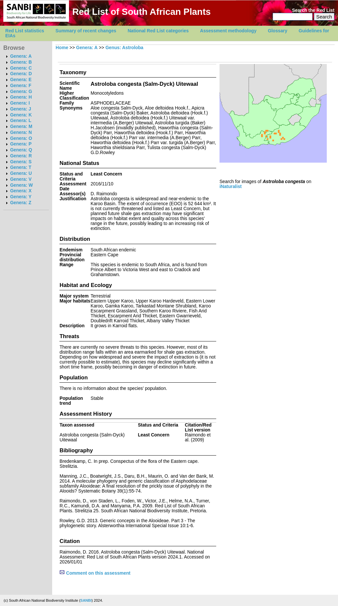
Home (62, 47)
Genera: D (21, 73)
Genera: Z (20, 202)
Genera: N (21, 132)
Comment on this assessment (94, 573)
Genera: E (21, 79)
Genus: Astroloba (124, 47)
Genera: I (20, 103)
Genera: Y (21, 196)
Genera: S (21, 161)
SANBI (85, 600)
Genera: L (20, 120)
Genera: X (21, 190)
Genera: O (21, 138)
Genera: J (20, 109)
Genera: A (21, 56)
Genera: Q (21, 149)
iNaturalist (231, 186)
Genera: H (21, 97)
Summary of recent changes (85, 30)
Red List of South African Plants (141, 12)
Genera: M (21, 126)
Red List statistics (24, 30)
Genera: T (20, 167)
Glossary (277, 30)
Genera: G (21, 91)
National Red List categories (158, 30)
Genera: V (21, 179)
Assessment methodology (228, 30)
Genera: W (21, 185)
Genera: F (20, 85)
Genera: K (21, 114)
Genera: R (21, 155)
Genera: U (21, 173)
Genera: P (21, 144)
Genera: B (21, 62)
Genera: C (21, 68)
